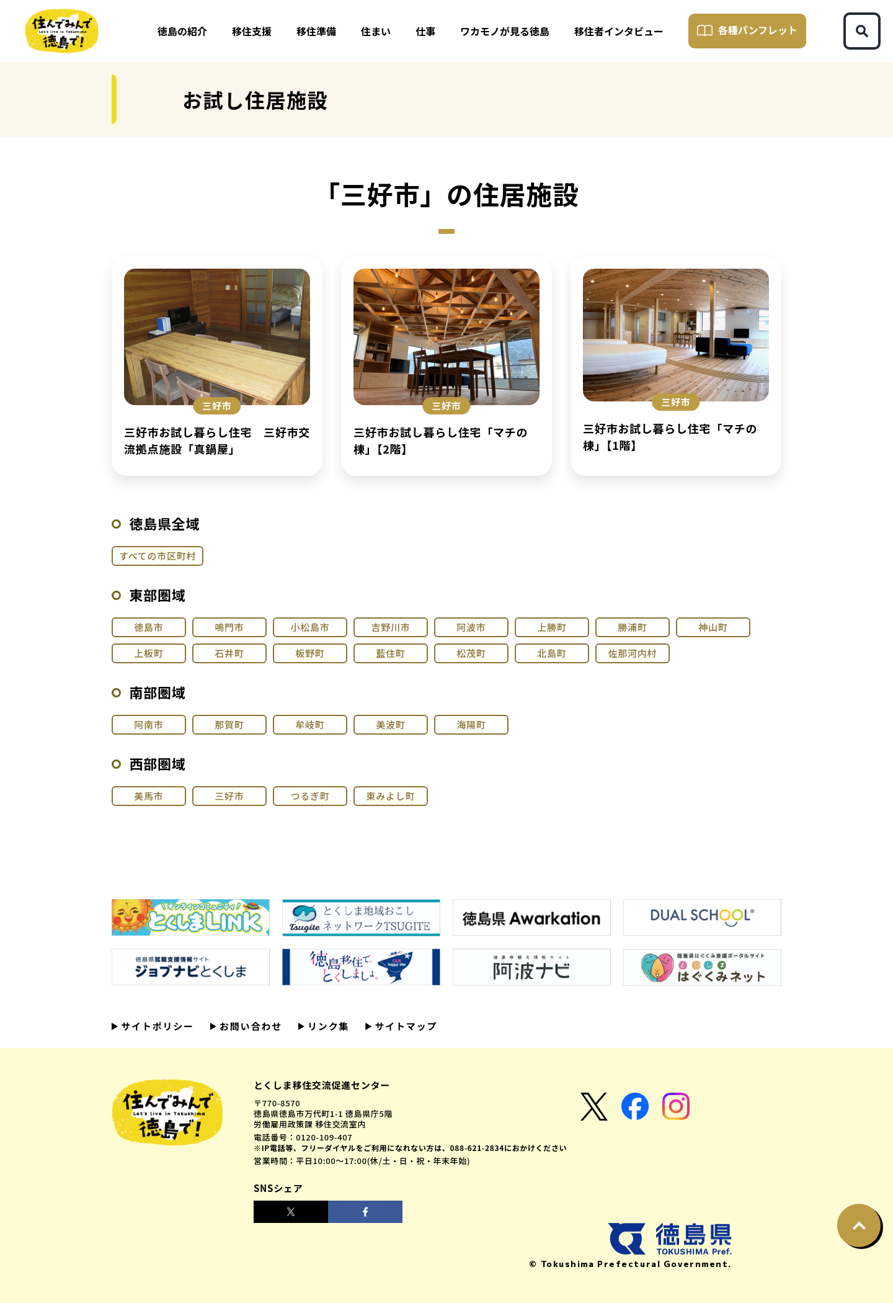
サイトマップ (404, 1025)
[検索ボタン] (862, 31)
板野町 (309, 653)
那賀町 (229, 724)
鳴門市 (229, 627)
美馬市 (148, 795)
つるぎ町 (309, 795)
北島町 (551, 653)
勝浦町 (632, 627)
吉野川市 (390, 627)
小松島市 (309, 627)
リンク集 (326, 1025)
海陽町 (471, 724)
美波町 (390, 724)
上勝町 (551, 627)
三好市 (229, 795)
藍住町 (390, 653)
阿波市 (471, 627)
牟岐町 (309, 724)
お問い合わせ (249, 1025)
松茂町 (471, 653)
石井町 (229, 653)
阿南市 (148, 724)
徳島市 (148, 627)
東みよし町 (391, 795)
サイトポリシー (156, 1025)
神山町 (712, 627)
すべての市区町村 (157, 555)
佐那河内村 (632, 653)
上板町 (148, 653)
